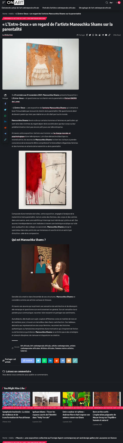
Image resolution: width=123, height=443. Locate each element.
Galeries (24, 351)
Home (4, 13)
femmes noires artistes (64, 348)
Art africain (25, 346)
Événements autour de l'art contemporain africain (24, 18)
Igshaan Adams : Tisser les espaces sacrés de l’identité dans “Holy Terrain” (44, 415)
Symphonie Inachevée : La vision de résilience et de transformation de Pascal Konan (16, 415)
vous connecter (18, 374)
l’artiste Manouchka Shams (54, 107)
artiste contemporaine (60, 346)
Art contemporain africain (40, 346)
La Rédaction (7, 35)
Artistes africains (47, 348)
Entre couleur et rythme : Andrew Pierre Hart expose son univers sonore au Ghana (76, 415)
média (11, 13)
